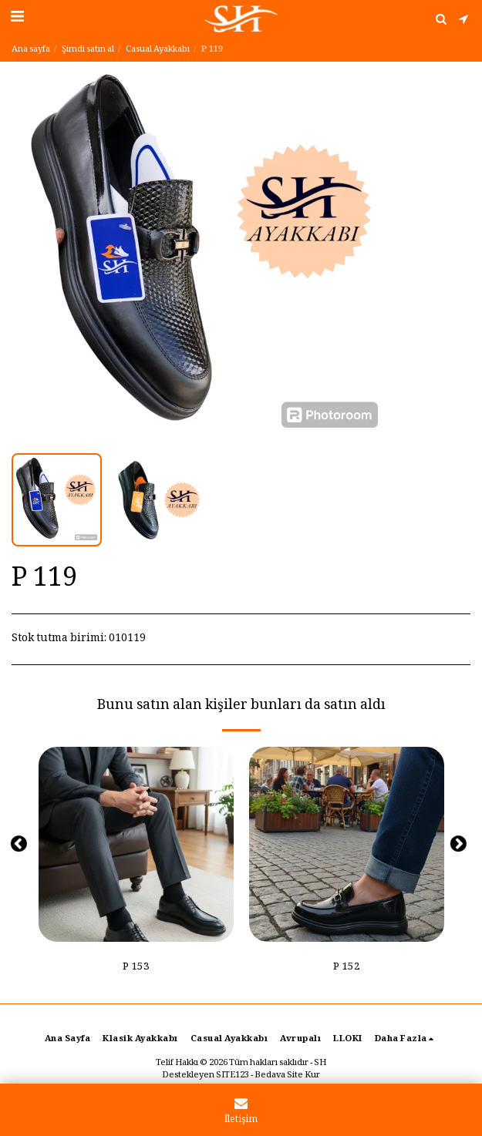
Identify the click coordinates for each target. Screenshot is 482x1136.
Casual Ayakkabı (158, 49)
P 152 (346, 968)
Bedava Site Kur (287, 1075)
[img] (136, 844)
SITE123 (232, 1075)
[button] (17, 18)
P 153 (136, 968)
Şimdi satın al (88, 49)
